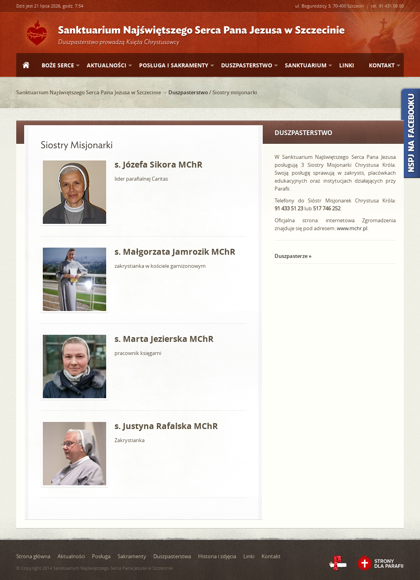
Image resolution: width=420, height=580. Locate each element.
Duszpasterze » (293, 255)
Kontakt (381, 65)
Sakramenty (132, 556)
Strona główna (25, 65)
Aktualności (106, 65)
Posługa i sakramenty (173, 65)
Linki (346, 65)
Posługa (101, 556)
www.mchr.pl (352, 228)
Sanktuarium (305, 65)
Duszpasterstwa (172, 556)
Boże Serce (57, 65)
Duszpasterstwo (246, 65)
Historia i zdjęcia (217, 556)
